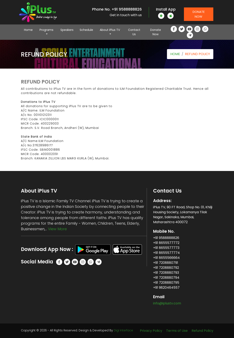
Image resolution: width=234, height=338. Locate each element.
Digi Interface (123, 330)
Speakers (66, 30)
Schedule (86, 30)
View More (57, 228)
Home (30, 30)
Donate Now (199, 14)
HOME (175, 54)
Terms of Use (177, 330)
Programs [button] (46, 30)
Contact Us (134, 32)
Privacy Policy (151, 330)
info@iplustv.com (167, 303)
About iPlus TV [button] (110, 30)
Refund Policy (202, 330)
